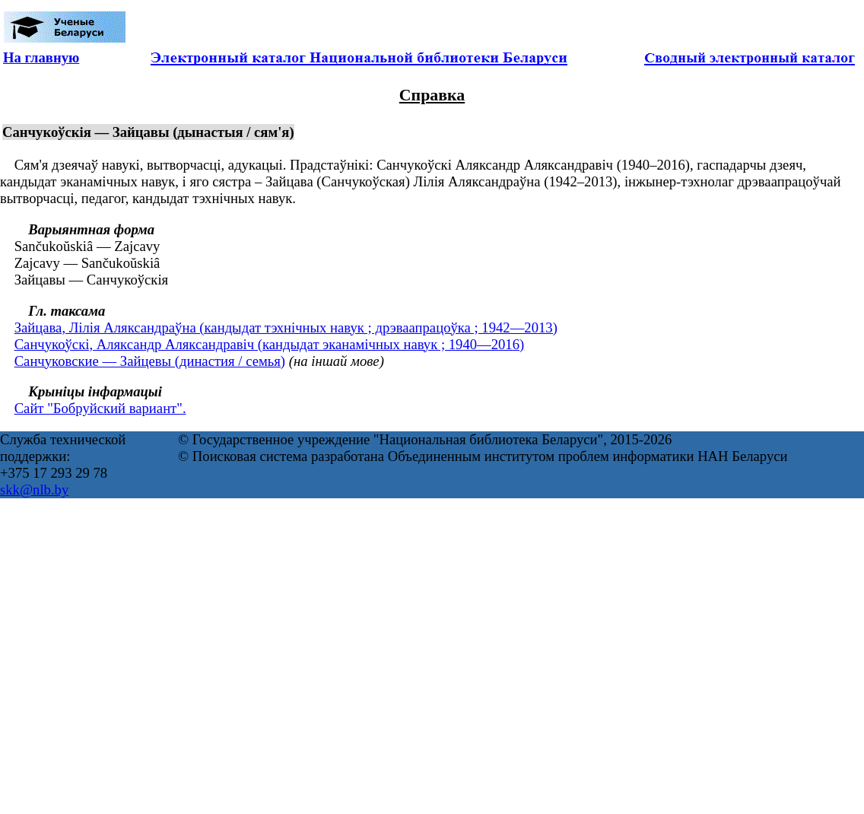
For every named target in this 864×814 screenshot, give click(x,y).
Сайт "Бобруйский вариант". (100, 408)
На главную (41, 57)
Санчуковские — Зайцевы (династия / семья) (149, 361)
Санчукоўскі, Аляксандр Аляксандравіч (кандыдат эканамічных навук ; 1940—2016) (269, 344)
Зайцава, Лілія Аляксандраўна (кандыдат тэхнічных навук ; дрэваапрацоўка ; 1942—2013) (285, 327)
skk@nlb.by (34, 490)
